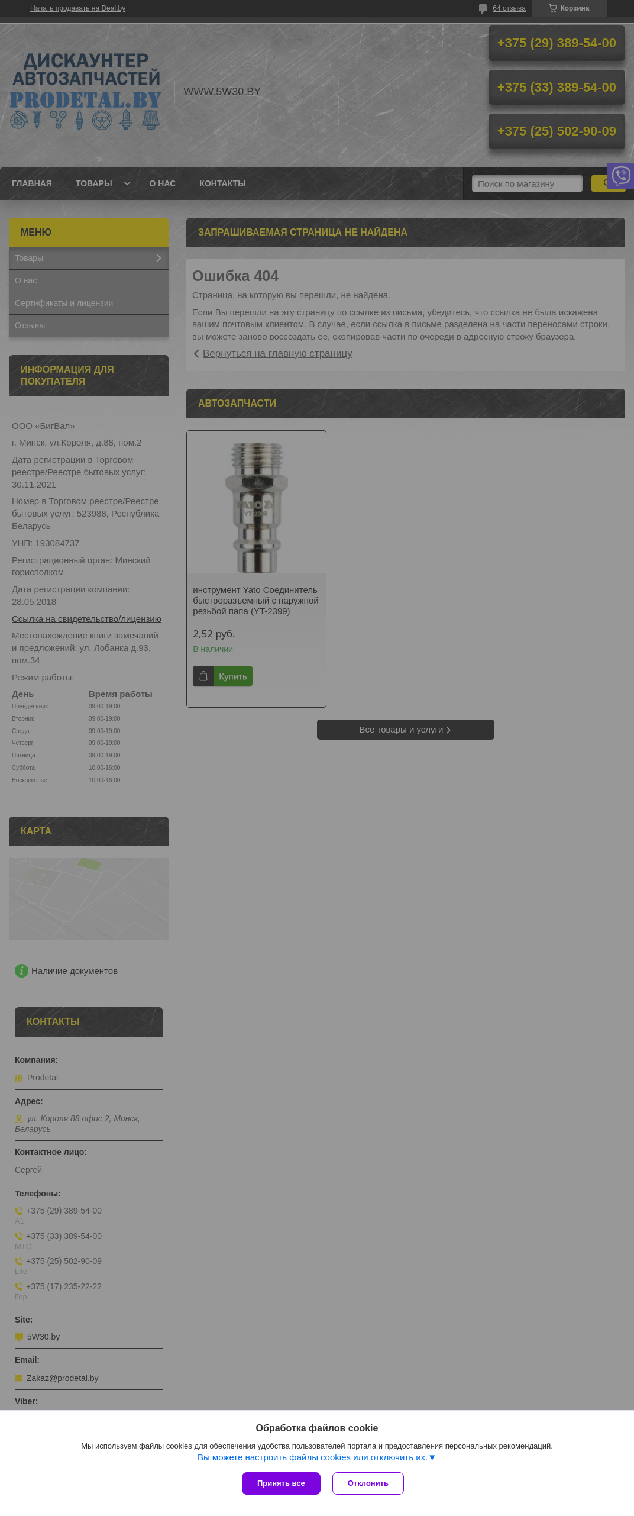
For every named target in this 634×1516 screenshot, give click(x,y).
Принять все (281, 1483)
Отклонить (368, 1483)
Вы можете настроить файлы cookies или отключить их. (313, 1457)
